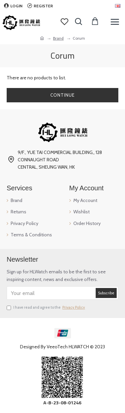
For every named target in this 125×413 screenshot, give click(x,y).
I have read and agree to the (46, 308)
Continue (62, 95)
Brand (58, 38)
